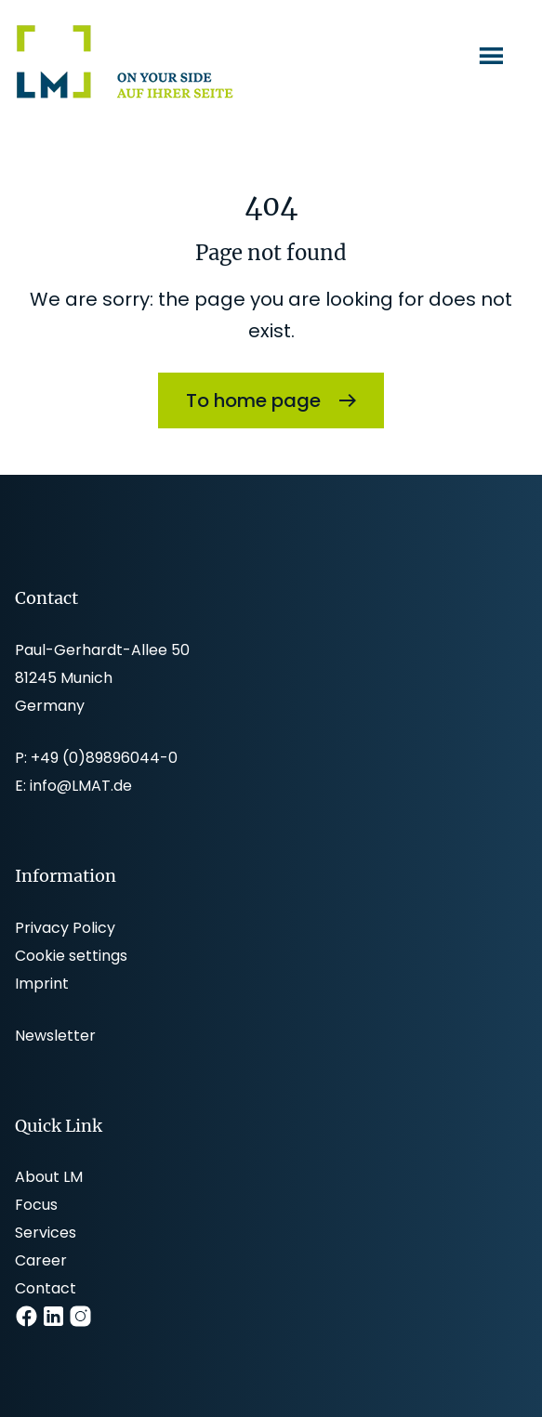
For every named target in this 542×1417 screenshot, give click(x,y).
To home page (253, 400)
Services (45, 1232)
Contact (45, 1288)
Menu (493, 54)
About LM (49, 1176)
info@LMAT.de (81, 785)
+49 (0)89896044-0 (104, 757)
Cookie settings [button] (71, 955)
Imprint (42, 983)
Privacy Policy (65, 927)
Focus (36, 1204)
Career (41, 1260)
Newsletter (55, 1035)
